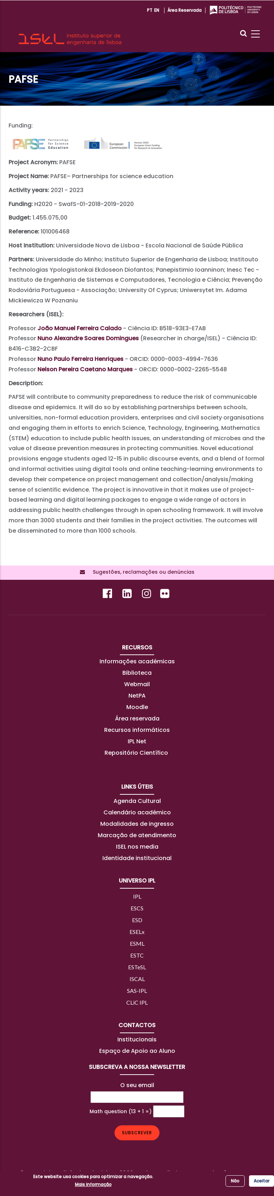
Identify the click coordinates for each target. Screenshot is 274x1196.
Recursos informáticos (137, 730)
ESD (137, 919)
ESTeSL (137, 967)
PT (149, 10)
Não (235, 1181)
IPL (137, 896)
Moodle (137, 707)
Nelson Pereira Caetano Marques (85, 369)
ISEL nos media (137, 847)
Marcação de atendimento (137, 835)
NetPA (137, 696)
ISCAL (137, 978)
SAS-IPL (137, 990)
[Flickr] (166, 595)
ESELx (137, 931)
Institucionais (137, 1039)
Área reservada (184, 10)
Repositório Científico (137, 753)
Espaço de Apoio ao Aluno (137, 1051)
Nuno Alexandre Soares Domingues (88, 338)
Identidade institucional (137, 858)
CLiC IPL (137, 1002)
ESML (137, 943)
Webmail (137, 684)
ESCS (137, 908)
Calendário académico (137, 812)
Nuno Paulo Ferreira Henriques (80, 359)
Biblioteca (137, 673)
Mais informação (93, 1184)
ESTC (137, 955)
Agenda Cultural (137, 801)
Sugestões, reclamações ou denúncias (141, 572)
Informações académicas (137, 661)
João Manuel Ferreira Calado (79, 328)
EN (156, 10)
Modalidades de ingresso (137, 824)
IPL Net (137, 741)
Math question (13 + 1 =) (121, 1111)
